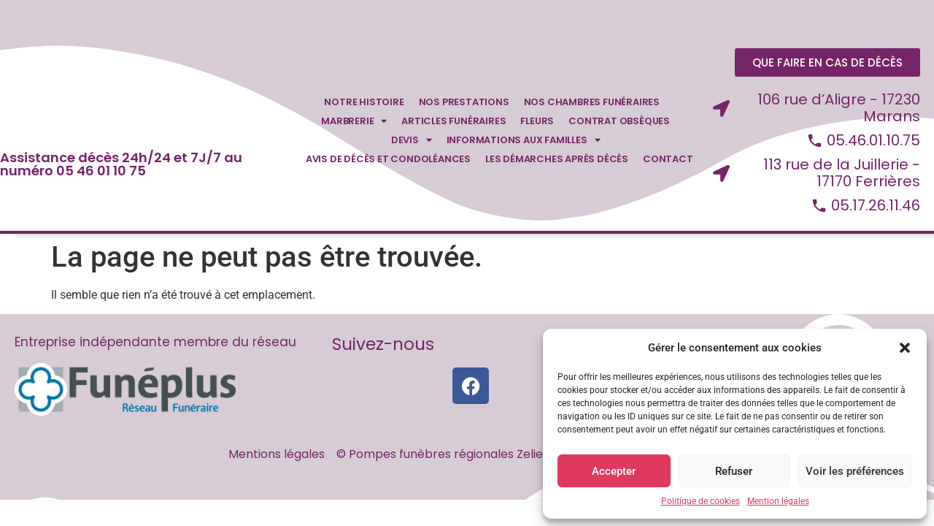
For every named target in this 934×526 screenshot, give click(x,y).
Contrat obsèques (619, 123)
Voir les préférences (855, 471)
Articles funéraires (453, 123)
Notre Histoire (364, 104)
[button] (905, 347)
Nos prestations (464, 104)
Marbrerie (354, 123)
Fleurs (537, 123)
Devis (411, 142)
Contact (668, 161)
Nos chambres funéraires (592, 104)
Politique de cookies (700, 501)
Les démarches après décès (556, 161)
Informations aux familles (524, 142)
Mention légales (778, 501)
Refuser (733, 471)
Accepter (614, 471)
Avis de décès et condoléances (388, 161)
